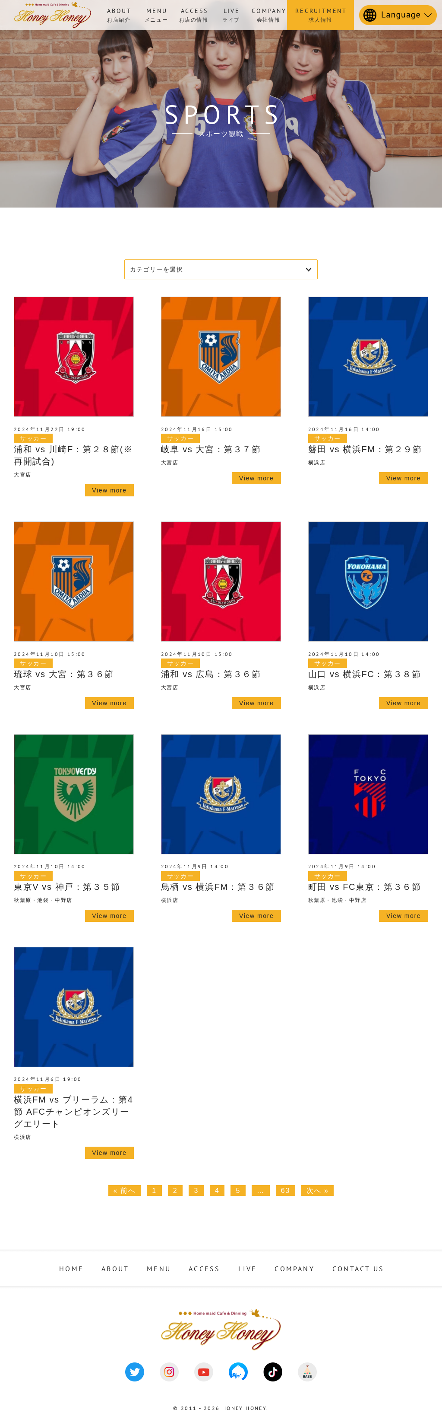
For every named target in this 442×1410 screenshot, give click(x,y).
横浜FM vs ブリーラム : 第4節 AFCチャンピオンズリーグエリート (73, 1112)
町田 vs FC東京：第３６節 (364, 887)
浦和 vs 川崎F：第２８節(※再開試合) (73, 455)
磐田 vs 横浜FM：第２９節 (365, 449)
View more (109, 490)
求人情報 (320, 14)
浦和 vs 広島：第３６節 (211, 674)
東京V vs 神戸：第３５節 (67, 887)
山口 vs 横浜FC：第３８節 (364, 674)
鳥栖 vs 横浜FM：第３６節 (218, 887)
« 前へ (125, 1190)
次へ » (317, 1190)
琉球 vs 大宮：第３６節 (64, 674)
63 (285, 1190)
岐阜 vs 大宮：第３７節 (211, 449)
